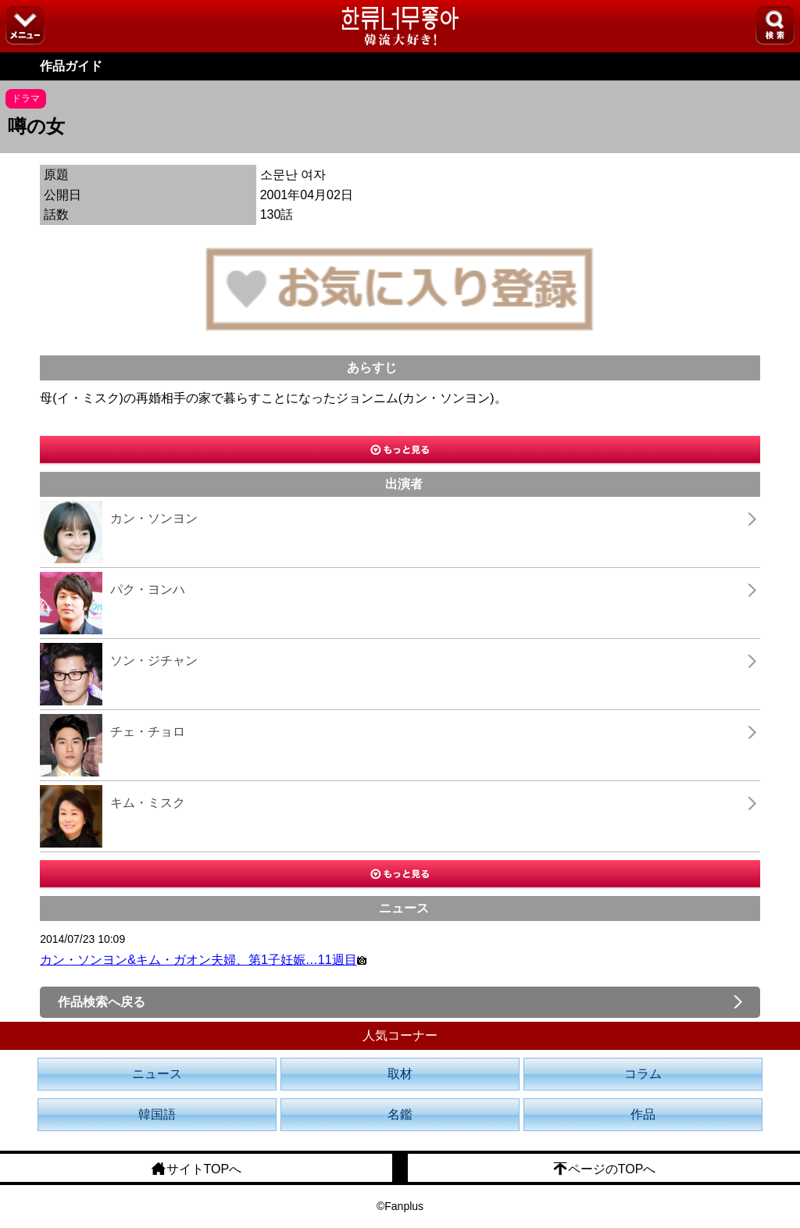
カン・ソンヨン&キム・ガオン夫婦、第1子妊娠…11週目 (203, 959)
